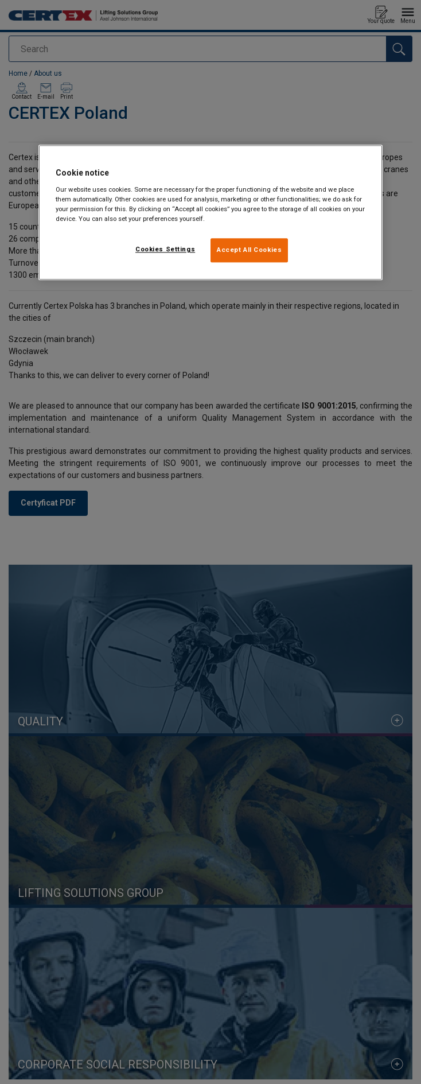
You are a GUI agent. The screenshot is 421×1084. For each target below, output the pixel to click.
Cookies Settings (165, 250)
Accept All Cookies (249, 250)
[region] (210, 213)
